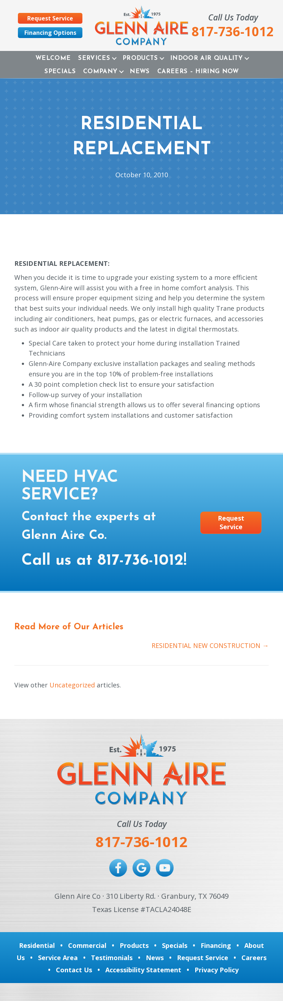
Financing (216, 945)
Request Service (202, 957)
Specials (60, 72)
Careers (254, 957)
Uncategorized (72, 685)
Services (94, 58)
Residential (37, 945)
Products (140, 58)
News (139, 72)
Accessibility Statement (143, 969)
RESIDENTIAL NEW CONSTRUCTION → (210, 645)
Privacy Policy (217, 969)
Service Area (58, 957)
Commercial (87, 945)
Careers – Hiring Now (198, 72)
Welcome (53, 58)
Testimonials (112, 957)
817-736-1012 (140, 561)
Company (100, 72)
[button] (114, 58)
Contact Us (74, 969)
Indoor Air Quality (206, 58)
